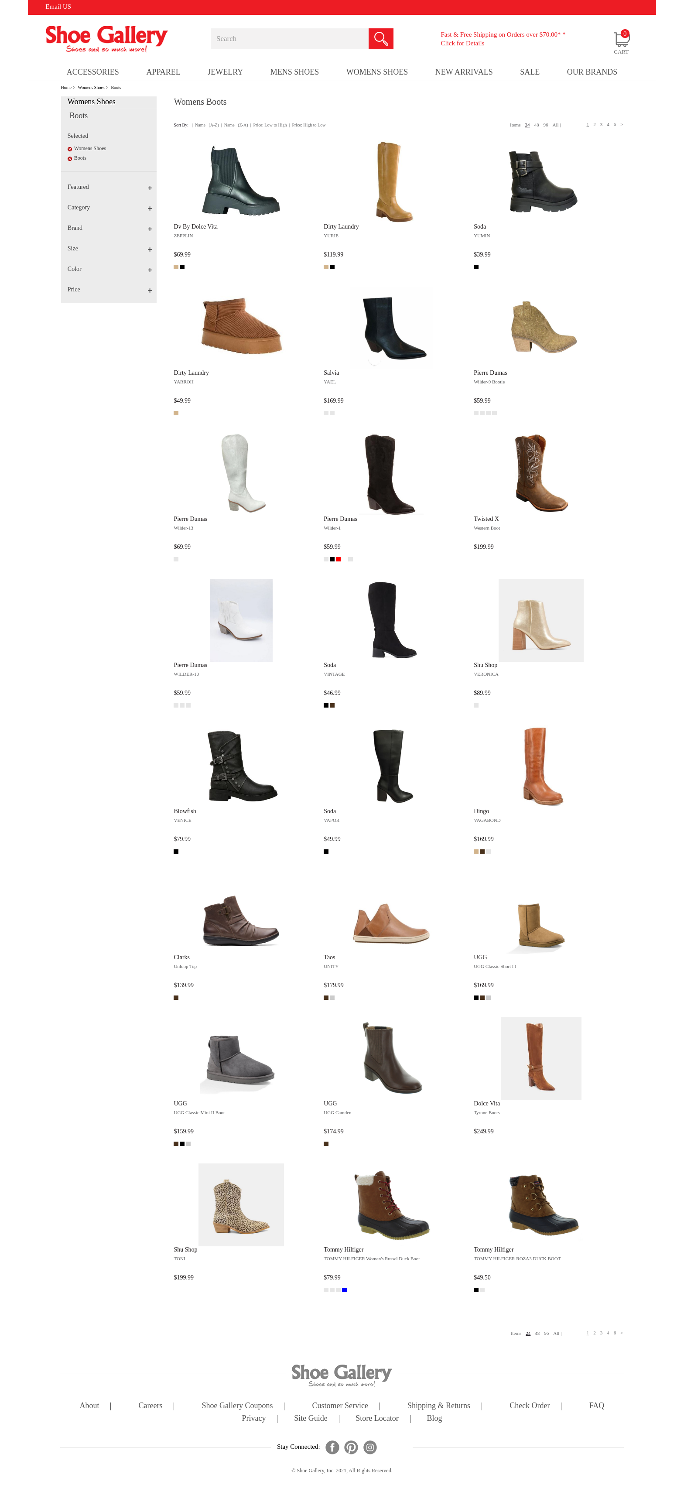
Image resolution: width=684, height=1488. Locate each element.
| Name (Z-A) (234, 125)
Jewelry (225, 72)
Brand (110, 228)
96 (546, 124)
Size (110, 248)
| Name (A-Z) (205, 125)
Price (110, 289)
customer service (340, 1406)
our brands (592, 72)
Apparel (163, 72)
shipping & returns (438, 1406)
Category (110, 207)
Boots (116, 87)
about (89, 1406)
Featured (110, 187)
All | (557, 124)
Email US (58, 6)
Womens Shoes (91, 87)
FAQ (597, 1406)
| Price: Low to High (268, 125)
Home (66, 87)
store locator (377, 1419)
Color (110, 269)
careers (151, 1406)
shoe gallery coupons (237, 1406)
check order (530, 1406)
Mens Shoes (294, 72)
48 (536, 124)
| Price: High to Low (307, 125)
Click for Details (462, 43)
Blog (434, 1419)
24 (527, 124)
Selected (78, 136)
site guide (311, 1419)
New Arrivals (464, 72)
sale (530, 72)
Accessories (93, 72)
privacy (254, 1419)
